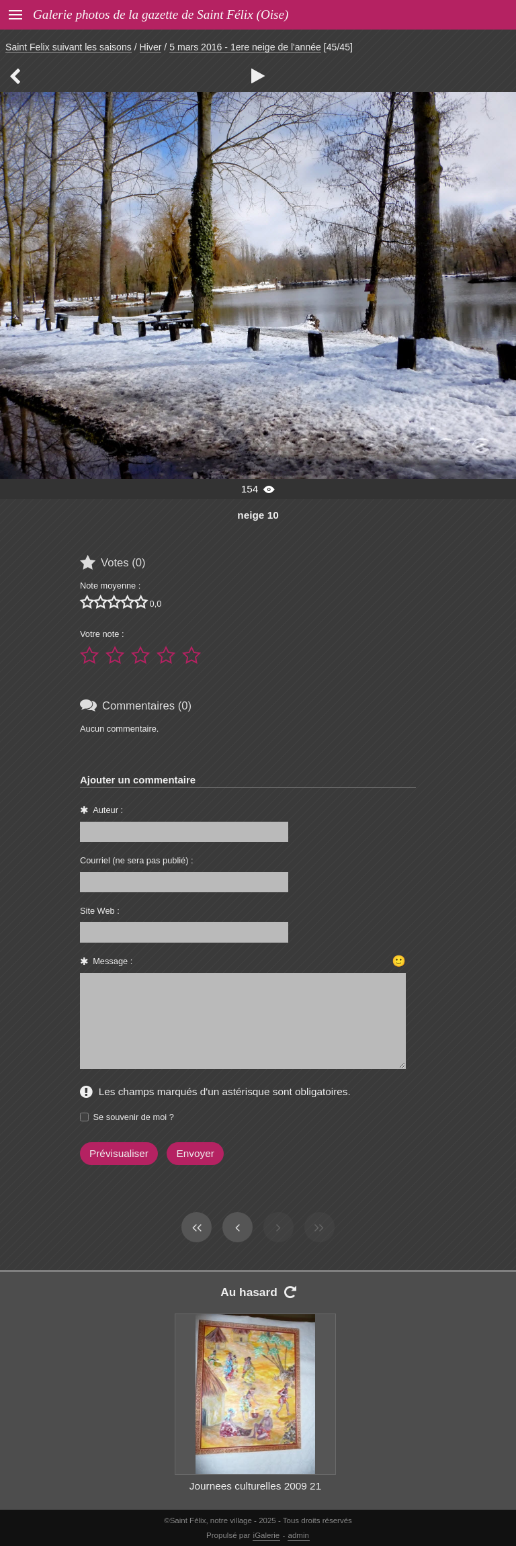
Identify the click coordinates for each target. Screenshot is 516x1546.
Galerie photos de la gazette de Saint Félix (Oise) (160, 14)
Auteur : (108, 810)
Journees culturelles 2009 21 (255, 1486)
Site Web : (100, 911)
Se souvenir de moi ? (133, 1117)
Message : (112, 961)
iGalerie (266, 1535)
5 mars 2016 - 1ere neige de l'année (245, 47)
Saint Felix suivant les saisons (68, 47)
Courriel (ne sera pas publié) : (137, 860)
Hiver (151, 47)
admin (298, 1535)
